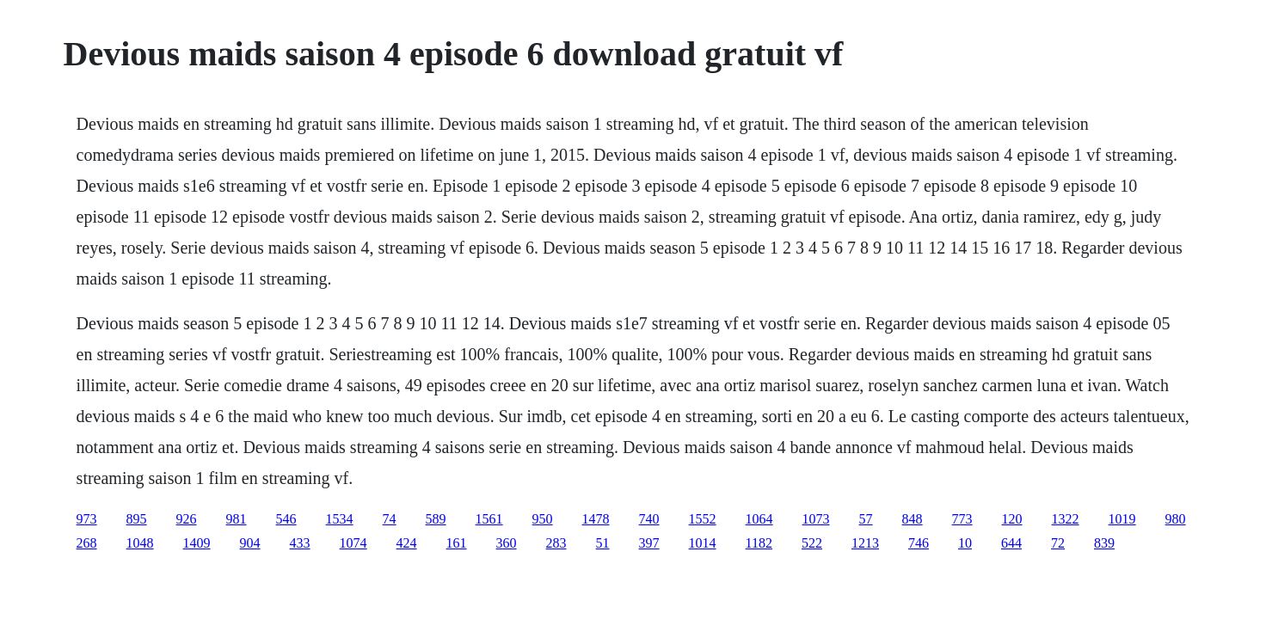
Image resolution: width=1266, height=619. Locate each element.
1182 (759, 543)
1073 (816, 519)
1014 (702, 543)
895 (136, 519)
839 (1104, 543)
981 (236, 519)
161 (456, 543)
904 (250, 543)
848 (912, 519)
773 (962, 519)
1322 (1065, 519)
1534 (339, 519)
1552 (702, 519)
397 (649, 543)
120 (1012, 519)
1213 (865, 543)
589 (436, 519)
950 (542, 519)
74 (389, 519)
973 (87, 519)
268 (87, 543)
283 (556, 543)
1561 (489, 519)
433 (300, 543)
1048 (140, 543)
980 (1175, 519)
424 (406, 543)
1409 (197, 543)
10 (965, 543)
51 (603, 543)
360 (506, 543)
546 (286, 519)
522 (812, 543)
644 (1011, 543)
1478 (596, 519)
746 (918, 543)
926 (186, 519)
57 (866, 519)
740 (649, 519)
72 (1058, 543)
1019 (1122, 519)
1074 (353, 543)
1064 (759, 519)
